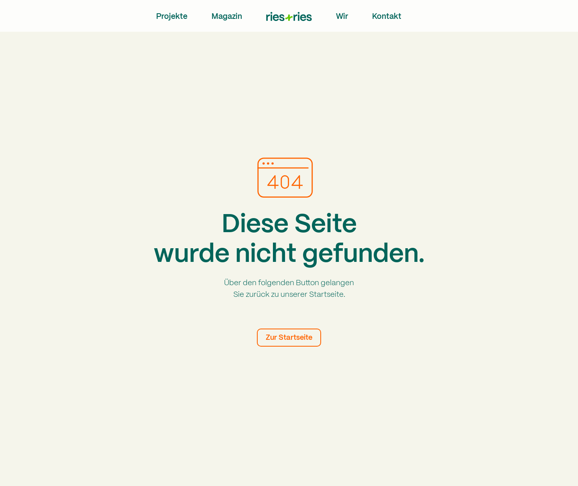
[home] (289, 17)
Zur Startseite (289, 337)
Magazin (227, 16)
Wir (342, 16)
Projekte (171, 16)
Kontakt (386, 16)
